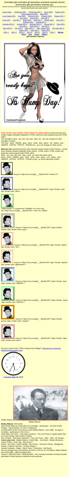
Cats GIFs (6, 20)
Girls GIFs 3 (34, 26)
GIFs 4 (29, 32)
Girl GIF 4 (45, 26)
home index (7, 12)
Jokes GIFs (23, 30)
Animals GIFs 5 (35, 24)
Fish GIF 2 (60, 20)
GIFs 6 (45, 32)
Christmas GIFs (20, 12)
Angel (36, 34)
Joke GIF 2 (34, 30)
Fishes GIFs (49, 20)
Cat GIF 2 (17, 20)
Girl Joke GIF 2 (58, 28)
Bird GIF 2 (38, 20)
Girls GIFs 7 (29, 28)
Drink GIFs (46, 30)
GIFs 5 (37, 32)
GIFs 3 (21, 32)
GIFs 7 (52, 32)
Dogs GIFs (34, 18)
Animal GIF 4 (22, 24)
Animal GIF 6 (49, 24)
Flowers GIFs (46, 16)
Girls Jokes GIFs (43, 28)
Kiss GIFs (22, 16)
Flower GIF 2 (59, 16)
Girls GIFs (61, 24)
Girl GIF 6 (18, 28)
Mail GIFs (44, 14)
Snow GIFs (48, 12)
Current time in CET (13, 377)
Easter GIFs (60, 12)
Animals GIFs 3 (8, 24)
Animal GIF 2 (41, 22)
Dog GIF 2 (45, 18)
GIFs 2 (14, 32)
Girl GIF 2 (23, 26)
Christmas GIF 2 (35, 12)
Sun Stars (24, 18)
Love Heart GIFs (9, 16)
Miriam (61, 32)
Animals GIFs (28, 22)
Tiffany (44, 34)
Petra (24, 34)
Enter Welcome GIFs (29, 14)
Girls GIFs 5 (7, 28)
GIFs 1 (6, 32)
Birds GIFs (27, 20)
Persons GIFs (33, 16)
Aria (30, 34)
